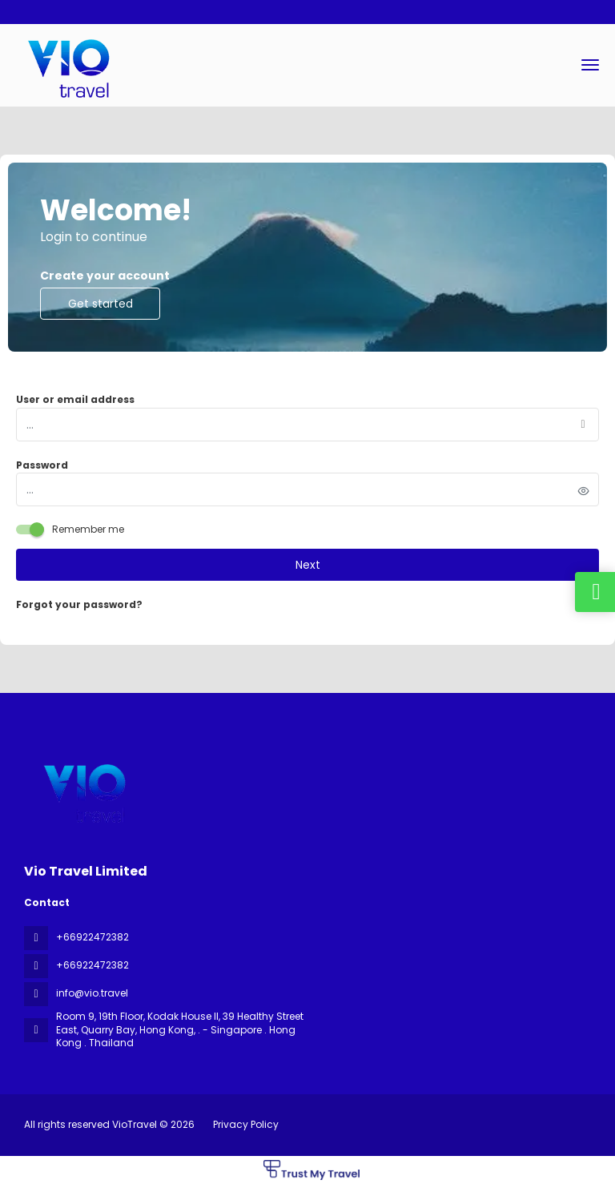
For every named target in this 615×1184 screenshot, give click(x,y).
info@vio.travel (92, 993)
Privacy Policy (246, 1124)
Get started (100, 304)
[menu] (590, 65)
